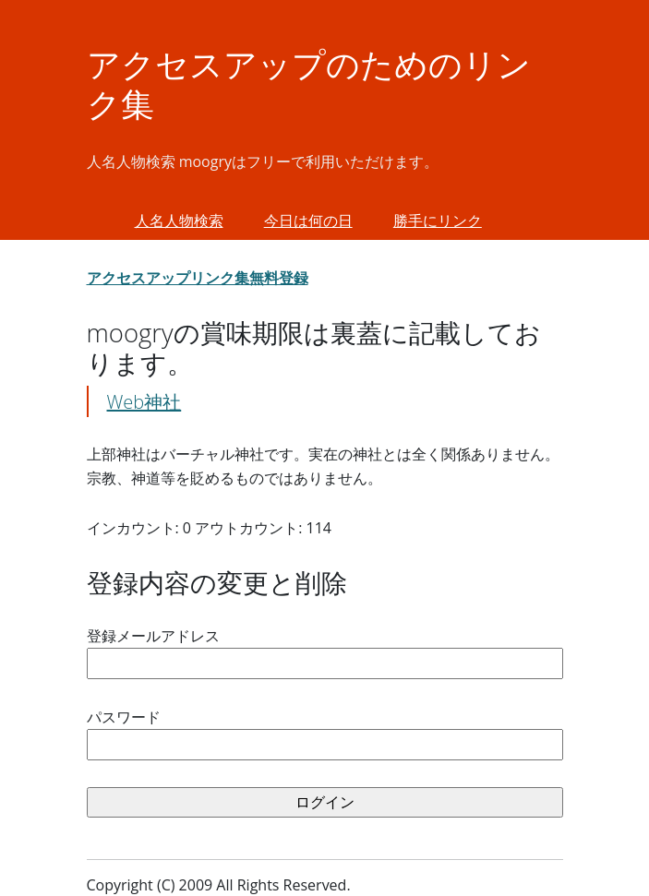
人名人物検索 (179, 220)
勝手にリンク (437, 220)
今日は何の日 (308, 220)
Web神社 (144, 401)
